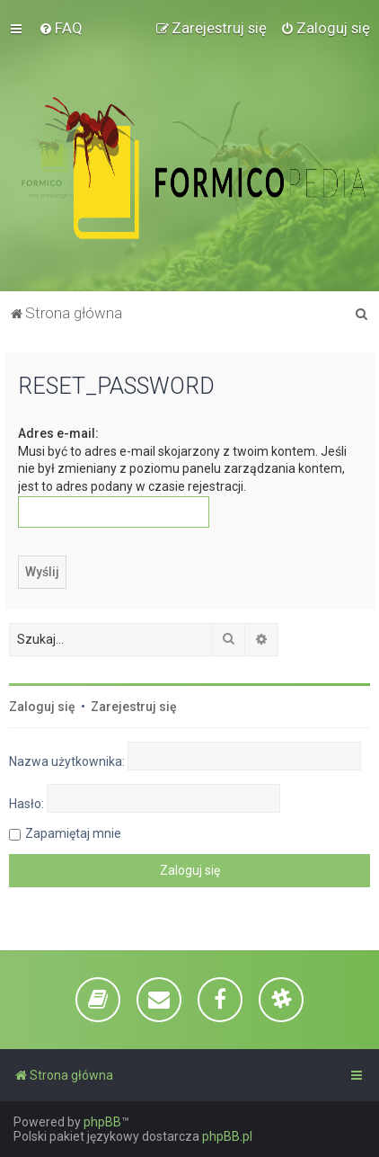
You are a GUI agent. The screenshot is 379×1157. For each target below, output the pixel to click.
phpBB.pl (227, 1136)
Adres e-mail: (58, 433)
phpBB (102, 1122)
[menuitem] (61, 27)
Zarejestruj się (134, 706)
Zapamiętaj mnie (73, 833)
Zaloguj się (42, 706)
